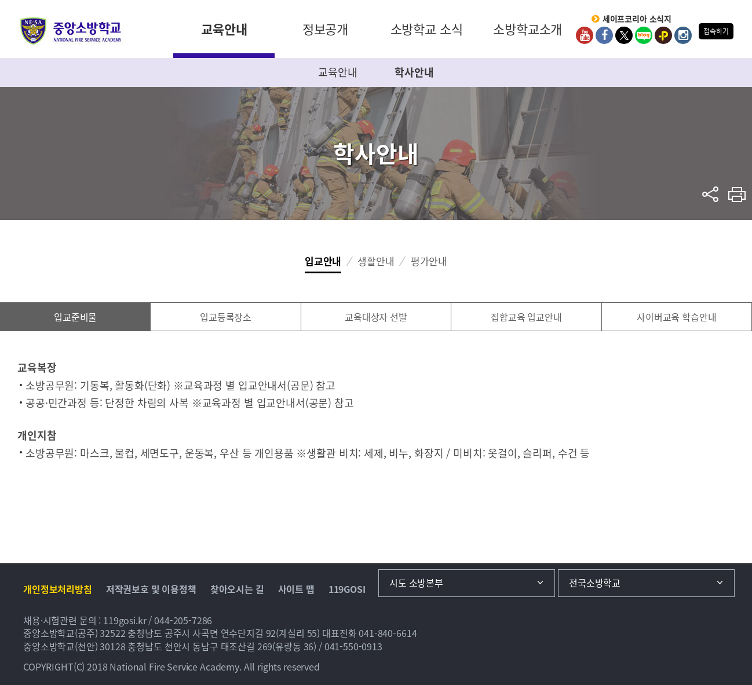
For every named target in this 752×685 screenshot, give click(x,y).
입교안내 (323, 261)
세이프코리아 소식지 (637, 19)
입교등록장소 (225, 317)
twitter (624, 35)
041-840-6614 (388, 633)
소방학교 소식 (426, 28)
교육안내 (224, 28)
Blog (643, 35)
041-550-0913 (353, 646)
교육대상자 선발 (376, 317)
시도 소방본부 (416, 582)
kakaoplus (663, 35)
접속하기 (715, 31)
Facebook (604, 35)
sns (711, 194)
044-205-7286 (183, 620)
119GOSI (347, 589)
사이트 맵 (296, 589)
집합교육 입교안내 (526, 317)
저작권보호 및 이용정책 (151, 589)
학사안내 (414, 72)
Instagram (683, 35)
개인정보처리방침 (57, 589)
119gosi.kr (125, 620)
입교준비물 (75, 317)
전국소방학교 (594, 582)
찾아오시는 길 (237, 589)
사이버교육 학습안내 (677, 317)
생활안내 (375, 261)
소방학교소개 (527, 28)
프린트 (737, 194)
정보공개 (325, 28)
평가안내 (429, 261)
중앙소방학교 (71, 31)
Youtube (584, 35)
